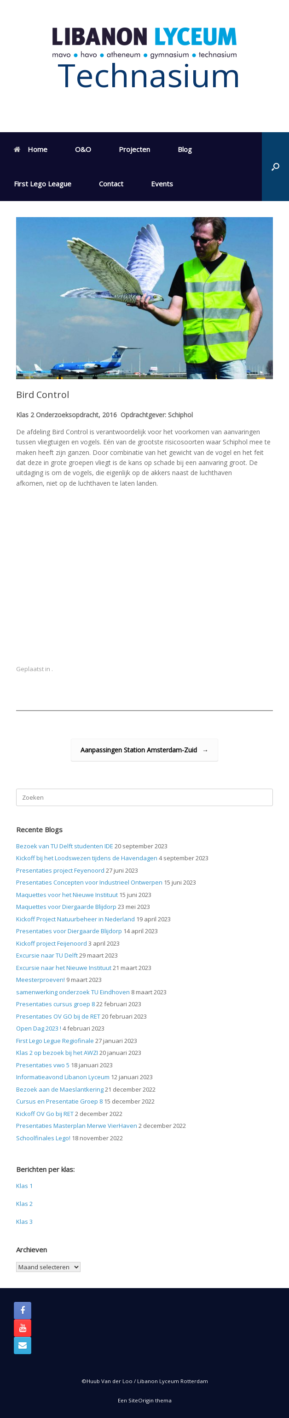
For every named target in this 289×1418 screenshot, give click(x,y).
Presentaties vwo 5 (42, 1065)
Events (162, 183)
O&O (83, 149)
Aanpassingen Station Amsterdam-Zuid (144, 750)
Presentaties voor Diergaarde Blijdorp (69, 931)
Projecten (134, 149)
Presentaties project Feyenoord (60, 870)
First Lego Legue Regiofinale (55, 1041)
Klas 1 (24, 1186)
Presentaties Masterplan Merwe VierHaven (76, 1125)
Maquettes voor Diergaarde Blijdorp (66, 906)
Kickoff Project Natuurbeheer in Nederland (75, 919)
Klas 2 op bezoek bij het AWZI (57, 1052)
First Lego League (42, 183)
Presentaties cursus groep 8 (55, 1004)
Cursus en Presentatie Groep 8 (59, 1101)
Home (30, 149)
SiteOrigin (141, 1400)
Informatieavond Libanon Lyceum (63, 1077)
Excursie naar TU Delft (47, 955)
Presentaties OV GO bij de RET (58, 1016)
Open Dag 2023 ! (38, 1028)
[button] (275, 166)
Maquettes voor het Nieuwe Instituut (67, 895)
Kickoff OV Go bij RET (45, 1114)
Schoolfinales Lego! (43, 1138)
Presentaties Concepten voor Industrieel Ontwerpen (89, 882)
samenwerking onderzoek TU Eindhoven (73, 992)
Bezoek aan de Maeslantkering (60, 1089)
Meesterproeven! (40, 979)
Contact (111, 183)
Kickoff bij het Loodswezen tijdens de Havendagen (86, 858)
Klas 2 (24, 1203)
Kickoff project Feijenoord (51, 943)
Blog (185, 149)
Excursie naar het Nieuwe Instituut (63, 968)
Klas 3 (24, 1221)
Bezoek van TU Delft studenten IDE (64, 846)
